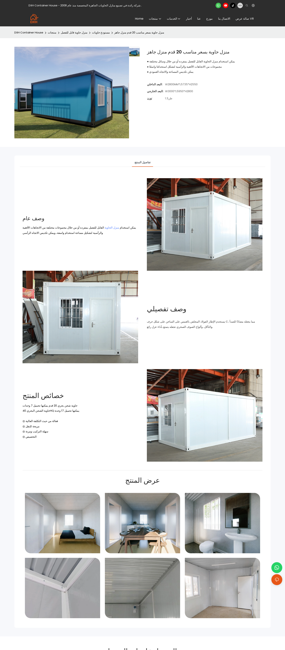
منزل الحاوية (112, 227)
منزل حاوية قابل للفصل (74, 32)
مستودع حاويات (101, 32)
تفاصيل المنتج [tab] (142, 162)
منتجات (52, 32)
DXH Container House (28, 32)
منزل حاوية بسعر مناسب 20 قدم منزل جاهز (139, 32)
